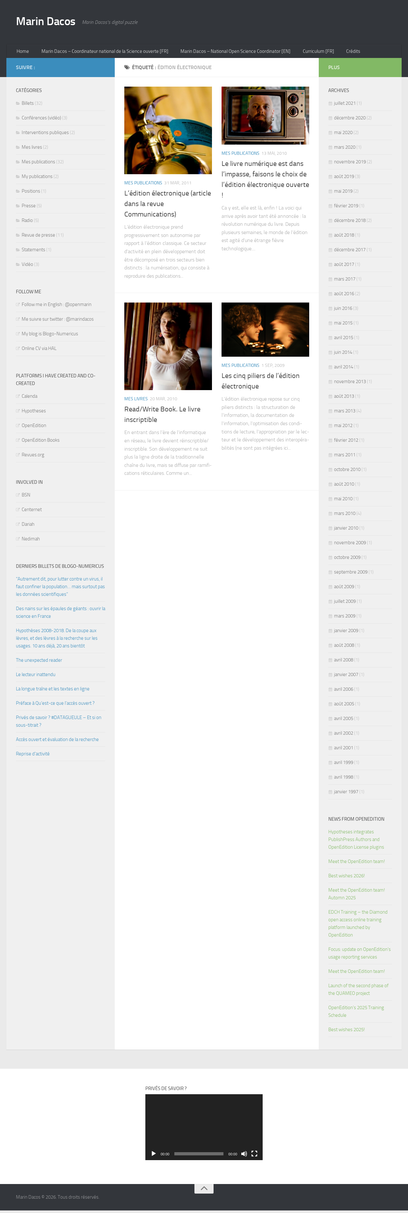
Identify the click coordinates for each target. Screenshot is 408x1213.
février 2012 (346, 443)
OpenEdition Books (41, 443)
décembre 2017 (350, 252)
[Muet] (244, 1156)
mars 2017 (344, 281)
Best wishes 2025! (346, 1032)
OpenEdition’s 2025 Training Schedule (356, 1014)
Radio (27, 223)
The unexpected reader (39, 663)
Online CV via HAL (39, 351)
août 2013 (344, 399)
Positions (31, 193)
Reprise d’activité (33, 756)
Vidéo (27, 267)
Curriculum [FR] (323, 52)
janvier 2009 (346, 633)
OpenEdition (34, 428)
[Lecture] (153, 1156)
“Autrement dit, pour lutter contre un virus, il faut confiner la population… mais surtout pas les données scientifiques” (60, 589)
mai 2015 (343, 325)
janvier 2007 (346, 677)
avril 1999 (343, 765)
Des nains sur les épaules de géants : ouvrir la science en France (60, 615)
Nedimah (31, 541)
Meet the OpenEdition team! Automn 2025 (356, 896)
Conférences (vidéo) (41, 120)
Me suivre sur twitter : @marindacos (58, 322)
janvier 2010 (346, 530)
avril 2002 (343, 736)
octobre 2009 (347, 560)
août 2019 (344, 179)
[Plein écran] (254, 1156)
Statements (33, 252)
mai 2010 (343, 501)
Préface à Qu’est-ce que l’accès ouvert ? (55, 706)
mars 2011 (344, 457)
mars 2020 (344, 150)
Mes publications (143, 185)
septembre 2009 (351, 574)
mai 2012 (343, 428)
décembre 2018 (350, 223)
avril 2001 (343, 750)
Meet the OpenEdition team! (357, 864)
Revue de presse (38, 237)
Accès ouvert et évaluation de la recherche (57, 742)
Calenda (29, 399)
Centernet (32, 512)
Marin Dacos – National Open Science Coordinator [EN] (239, 52)
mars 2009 (344, 618)
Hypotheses (34, 413)
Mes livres (136, 401)
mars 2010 (344, 516)
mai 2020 (343, 135)
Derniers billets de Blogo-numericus (60, 569)
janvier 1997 (346, 794)
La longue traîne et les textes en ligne (53, 691)
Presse (29, 208)
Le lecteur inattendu (35, 677)
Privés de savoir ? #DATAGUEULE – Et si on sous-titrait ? (58, 724)
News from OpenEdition (356, 821)
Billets (28, 106)
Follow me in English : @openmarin (56, 307)
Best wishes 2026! (346, 878)
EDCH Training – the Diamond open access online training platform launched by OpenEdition (358, 926)
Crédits (355, 52)
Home (22, 52)
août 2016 (344, 296)
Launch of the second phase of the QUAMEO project (358, 992)
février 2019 (346, 208)
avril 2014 (343, 369)
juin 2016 (343, 311)
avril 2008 (343, 662)
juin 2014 (343, 355)
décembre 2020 (350, 120)
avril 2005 (343, 721)
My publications (37, 179)
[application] (204, 1130)
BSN (26, 497)
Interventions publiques (45, 135)
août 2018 (344, 237)
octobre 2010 (347, 472)
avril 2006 (343, 692)
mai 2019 (343, 193)
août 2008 (344, 648)
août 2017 (344, 267)
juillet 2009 (345, 604)
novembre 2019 (350, 164)
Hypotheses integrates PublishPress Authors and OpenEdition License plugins (356, 842)
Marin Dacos (50, 22)
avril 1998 (343, 779)
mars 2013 (344, 413)
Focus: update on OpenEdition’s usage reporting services (359, 955)
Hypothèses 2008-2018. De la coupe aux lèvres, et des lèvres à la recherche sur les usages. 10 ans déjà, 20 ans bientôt (57, 640)
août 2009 (344, 589)
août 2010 (344, 486)
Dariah (28, 527)
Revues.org (33, 457)
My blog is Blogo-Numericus (50, 336)
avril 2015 (343, 340)
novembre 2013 (350, 384)
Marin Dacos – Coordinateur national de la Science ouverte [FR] (104, 52)
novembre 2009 (350, 545)
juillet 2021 (345, 106)
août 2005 (344, 706)
